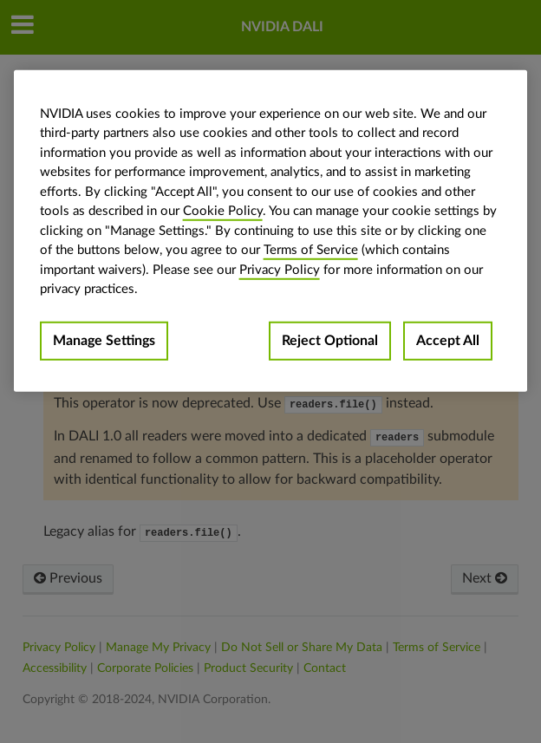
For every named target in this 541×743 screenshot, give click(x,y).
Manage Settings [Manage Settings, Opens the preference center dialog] (104, 340)
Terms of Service (311, 250)
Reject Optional (330, 340)
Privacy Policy (279, 269)
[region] (271, 230)
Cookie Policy (223, 211)
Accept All (447, 340)
